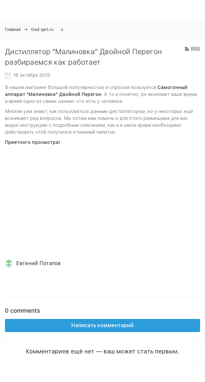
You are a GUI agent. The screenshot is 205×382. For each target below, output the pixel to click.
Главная (13, 29)
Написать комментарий (102, 325)
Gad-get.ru (42, 29)
